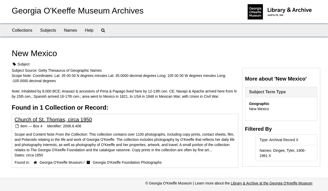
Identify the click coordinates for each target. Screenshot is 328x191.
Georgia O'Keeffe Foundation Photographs (127, 162)
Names (70, 30)
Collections (22, 30)
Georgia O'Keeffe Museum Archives (78, 10)
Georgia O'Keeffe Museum (61, 162)
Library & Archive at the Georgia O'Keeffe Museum (271, 183)
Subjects (48, 30)
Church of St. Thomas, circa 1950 (53, 119)
